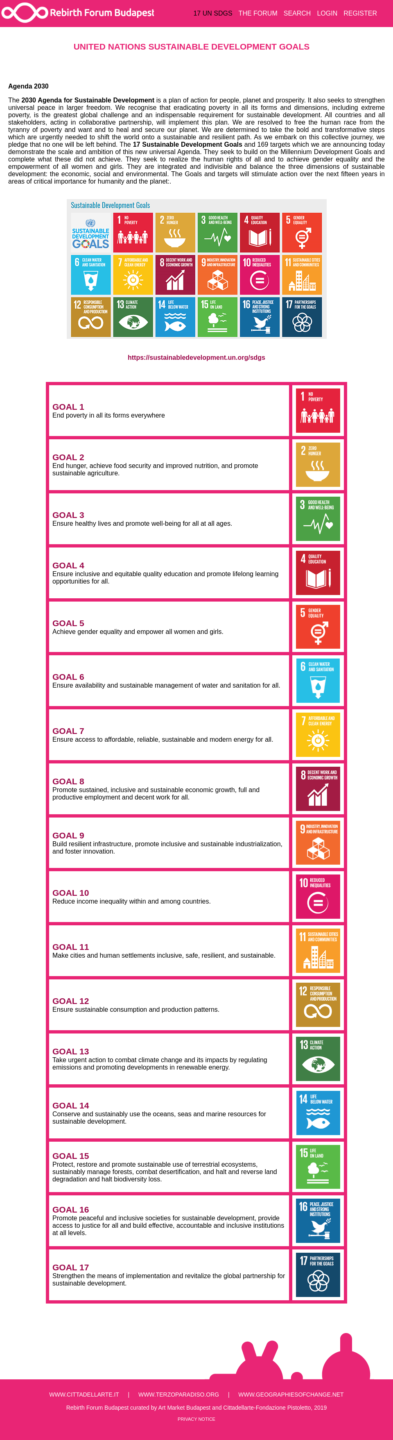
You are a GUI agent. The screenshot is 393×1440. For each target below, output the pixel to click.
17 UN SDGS (212, 13)
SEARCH (297, 13)
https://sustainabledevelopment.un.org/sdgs (196, 357)
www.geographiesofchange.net (290, 1394)
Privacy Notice (196, 1419)
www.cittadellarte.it (84, 1394)
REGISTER (360, 13)
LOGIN (327, 13)
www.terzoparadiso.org (178, 1394)
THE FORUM (258, 13)
